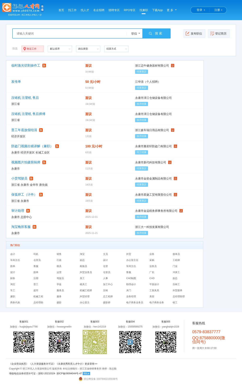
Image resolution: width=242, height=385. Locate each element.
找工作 (72, 10)
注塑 (35, 278)
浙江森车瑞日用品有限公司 (152, 130)
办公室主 (85, 302)
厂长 (151, 272)
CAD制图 (131, 278)
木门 (128, 290)
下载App (157, 10)
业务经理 (131, 296)
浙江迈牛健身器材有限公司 (152, 65)
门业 (175, 266)
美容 (151, 296)
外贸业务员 (86, 272)
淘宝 (82, 254)
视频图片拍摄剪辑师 (25, 162)
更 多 (170, 10)
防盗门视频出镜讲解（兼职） (32, 146)
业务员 (153, 266)
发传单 (16, 81)
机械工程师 (86, 290)
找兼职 (144, 11)
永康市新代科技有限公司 (150, 162)
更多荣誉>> (91, 363)
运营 (59, 272)
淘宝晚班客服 (21, 226)
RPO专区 (130, 10)
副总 (82, 260)
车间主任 (15, 260)
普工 (35, 284)
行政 (59, 260)
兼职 (12, 296)
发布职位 (194, 33)
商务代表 (15, 302)
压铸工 (176, 284)
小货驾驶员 (19, 178)
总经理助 (38, 302)
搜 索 (155, 33)
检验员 (83, 266)
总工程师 (108, 296)
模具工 (83, 284)
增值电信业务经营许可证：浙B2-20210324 (32, 373)
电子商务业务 (156, 302)
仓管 (105, 266)
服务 (59, 296)
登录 (199, 9)
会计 (12, 254)
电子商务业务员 (134, 302)
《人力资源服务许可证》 (42, 363)
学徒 (59, 284)
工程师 (176, 260)
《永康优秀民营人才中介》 (70, 363)
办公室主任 (132, 260)
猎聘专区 (114, 10)
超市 (35, 290)
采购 (151, 260)
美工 (82, 278)
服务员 (60, 290)
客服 (35, 266)
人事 (105, 278)
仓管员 (37, 260)
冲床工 (176, 272)
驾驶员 (60, 278)
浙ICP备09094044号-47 (69, 373)
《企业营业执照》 (19, 363)
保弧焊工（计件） (24, 194)
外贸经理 (85, 296)
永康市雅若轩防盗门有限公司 (153, 146)
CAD (151, 278)
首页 (61, 10)
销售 (59, 254)
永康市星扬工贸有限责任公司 (153, 194)
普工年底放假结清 (24, 130)
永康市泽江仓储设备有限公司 (153, 97)
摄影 (59, 302)
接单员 (176, 254)
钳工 (175, 302)
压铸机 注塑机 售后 (25, 97)
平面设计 (154, 284)
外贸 (128, 254)
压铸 (105, 290)
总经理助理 (179, 296)
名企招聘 (98, 10)
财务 (12, 278)
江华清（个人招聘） (148, 81)
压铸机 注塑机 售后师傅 (28, 114)
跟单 (12, 266)
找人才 (85, 10)
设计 (105, 260)
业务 (151, 254)
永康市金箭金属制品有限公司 (153, 178)
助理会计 (131, 284)
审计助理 (17, 210)
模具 (59, 266)
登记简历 (218, 33)
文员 (105, 254)
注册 (217, 9)
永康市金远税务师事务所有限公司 (156, 210)
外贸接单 (177, 290)
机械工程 (38, 296)
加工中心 (108, 284)
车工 (12, 290)
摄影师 (106, 302)
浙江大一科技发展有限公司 (152, 226)
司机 (35, 254)
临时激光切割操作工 (25, 65)
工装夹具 (154, 290)
